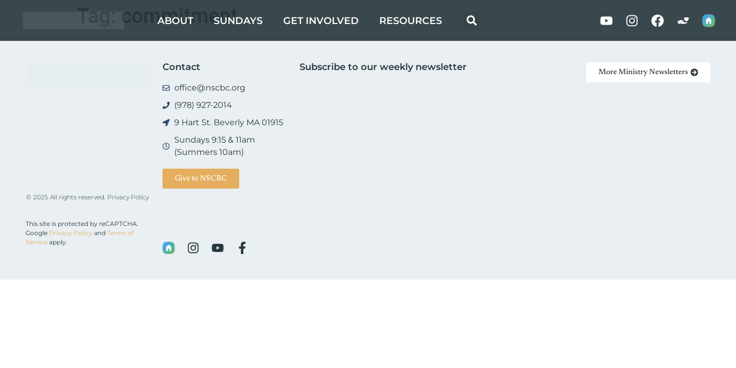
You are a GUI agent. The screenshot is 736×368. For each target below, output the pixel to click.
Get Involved (321, 20)
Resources (410, 20)
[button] (472, 20)
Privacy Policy (128, 197)
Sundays (238, 20)
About (175, 20)
